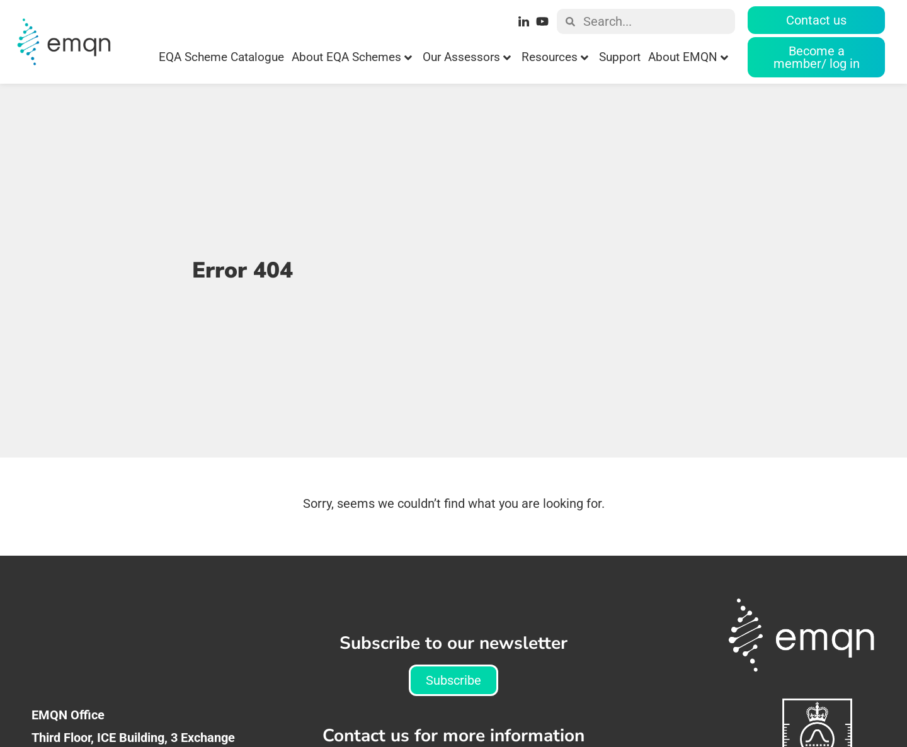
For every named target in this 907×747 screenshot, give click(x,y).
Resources (555, 57)
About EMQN (688, 57)
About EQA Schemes (352, 57)
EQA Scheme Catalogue (221, 57)
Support (620, 57)
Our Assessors (467, 57)
